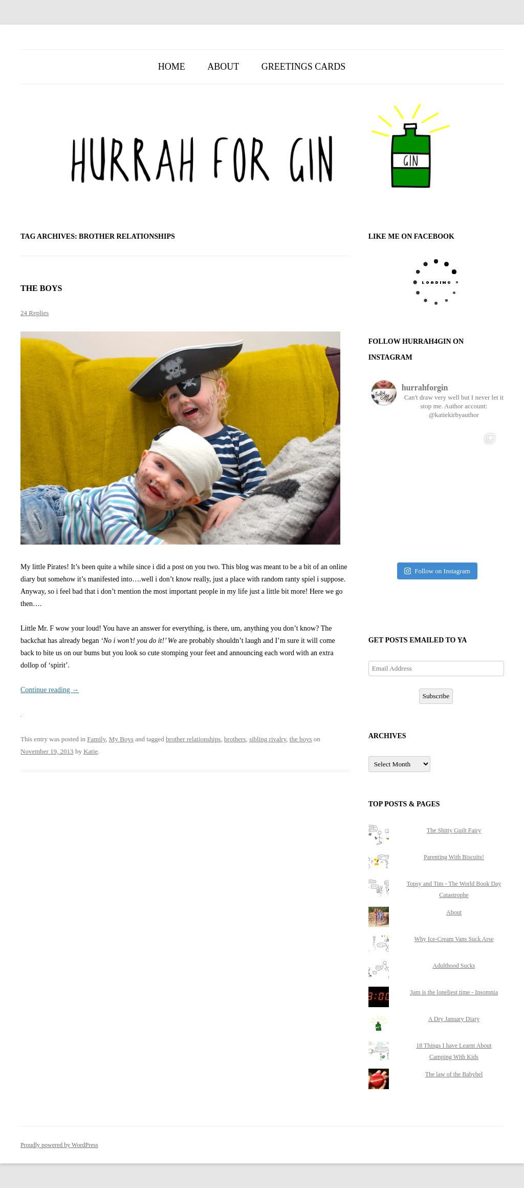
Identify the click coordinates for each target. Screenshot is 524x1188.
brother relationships (193, 739)
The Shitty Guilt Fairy (454, 830)
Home (171, 66)
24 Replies (34, 313)
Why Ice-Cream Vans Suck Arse (453, 939)
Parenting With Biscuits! (454, 857)
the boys (301, 739)
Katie (90, 751)
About (223, 66)
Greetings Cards (303, 66)
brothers (235, 739)
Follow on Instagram (437, 571)
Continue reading (49, 690)
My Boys (121, 739)
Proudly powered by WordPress (59, 1145)
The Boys (41, 288)
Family (96, 739)
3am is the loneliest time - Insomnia (454, 992)
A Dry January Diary (453, 1019)
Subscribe (436, 696)
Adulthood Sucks (453, 965)
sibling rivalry (267, 739)
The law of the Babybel (454, 1074)
